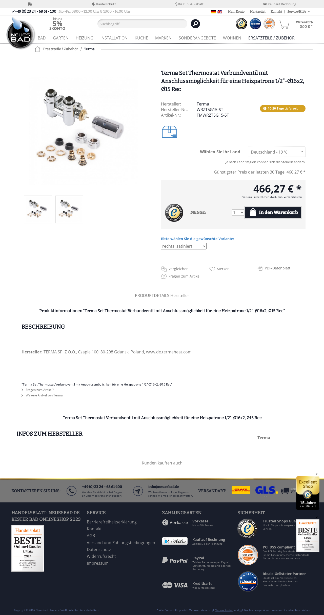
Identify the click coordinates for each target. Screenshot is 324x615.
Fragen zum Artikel (184, 276)
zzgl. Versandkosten (290, 197)
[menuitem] (57, 23)
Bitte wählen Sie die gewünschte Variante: (197, 238)
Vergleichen (179, 268)
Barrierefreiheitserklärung (112, 522)
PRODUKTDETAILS (152, 295)
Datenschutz (99, 549)
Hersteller (179, 295)
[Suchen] (195, 23)
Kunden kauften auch (162, 463)
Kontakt (276, 11)
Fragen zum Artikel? (38, 390)
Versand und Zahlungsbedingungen (121, 542)
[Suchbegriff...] (142, 23)
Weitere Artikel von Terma (42, 395)
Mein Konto (236, 11)
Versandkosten (224, 610)
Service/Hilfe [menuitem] (297, 11)
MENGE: (198, 212)
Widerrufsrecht (101, 556)
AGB (91, 535)
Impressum (98, 563)
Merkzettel (257, 11)
